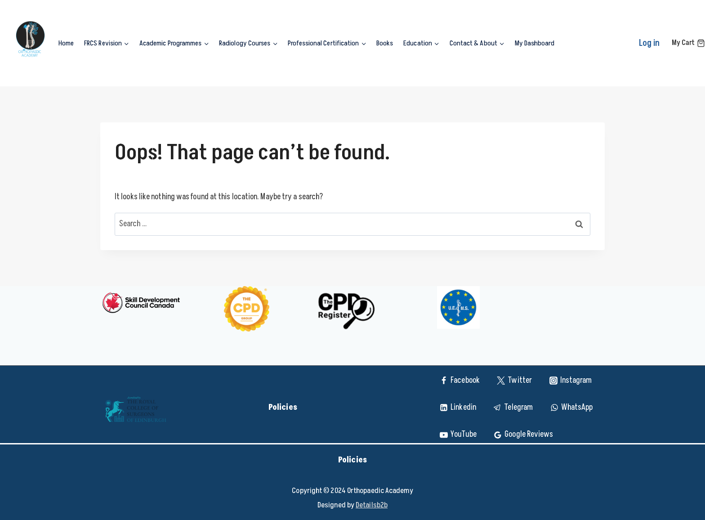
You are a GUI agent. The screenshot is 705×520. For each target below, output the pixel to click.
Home (66, 43)
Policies (283, 407)
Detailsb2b (372, 505)
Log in (649, 43)
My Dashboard (534, 43)
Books (384, 43)
